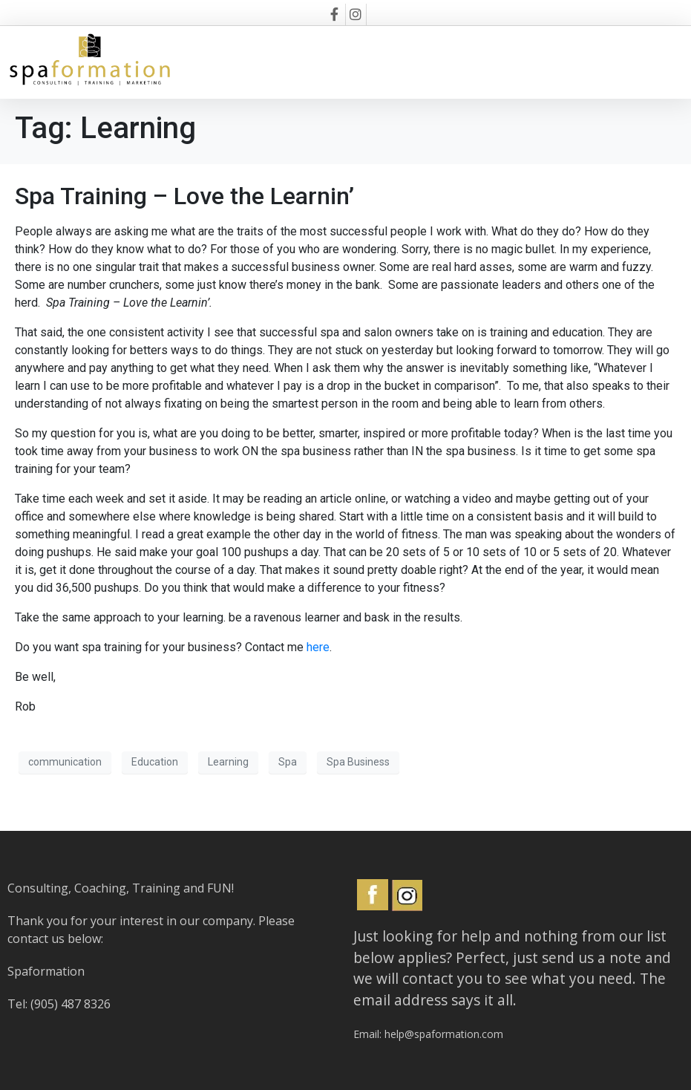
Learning (228, 762)
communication (65, 762)
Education (154, 762)
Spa (287, 762)
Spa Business (358, 762)
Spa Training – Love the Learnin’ (184, 196)
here (318, 647)
